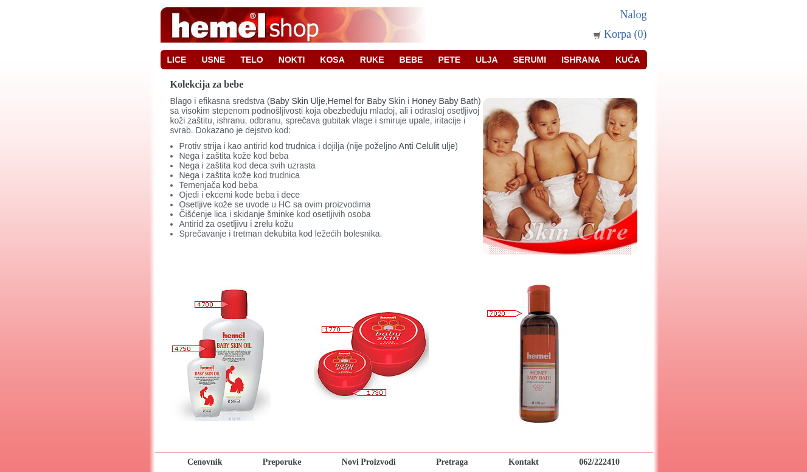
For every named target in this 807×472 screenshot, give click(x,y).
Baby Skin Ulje (297, 101)
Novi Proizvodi (369, 462)
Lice (177, 59)
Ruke (372, 59)
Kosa (332, 59)
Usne (213, 59)
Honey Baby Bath (445, 101)
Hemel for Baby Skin (368, 101)
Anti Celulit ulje (427, 146)
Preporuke (282, 462)
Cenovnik (205, 462)
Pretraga (452, 462)
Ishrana (580, 59)
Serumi (529, 59)
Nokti (292, 59)
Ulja (487, 59)
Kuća (627, 59)
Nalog (633, 15)
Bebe (411, 59)
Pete (449, 59)
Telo (251, 59)
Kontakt (523, 462)
